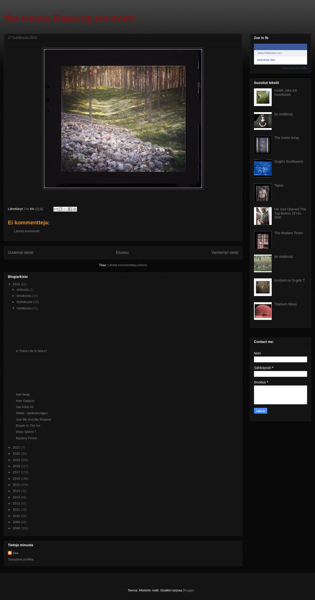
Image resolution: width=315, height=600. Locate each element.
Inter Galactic (25, 401)
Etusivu (122, 252)
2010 (17, 516)
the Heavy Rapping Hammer (69, 18)
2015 (17, 485)
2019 (17, 460)
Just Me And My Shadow (33, 419)
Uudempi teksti (20, 252)
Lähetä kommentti (26, 231)
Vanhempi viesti (224, 252)
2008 (17, 528)
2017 (17, 472)
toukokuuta (25, 302)
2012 (17, 503)
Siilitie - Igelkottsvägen (31, 413)
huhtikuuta (24, 308)
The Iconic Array (286, 138)
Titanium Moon (285, 304)
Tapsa (279, 185)
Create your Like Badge (294, 67)
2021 (17, 447)
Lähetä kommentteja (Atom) (127, 265)
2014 (17, 491)
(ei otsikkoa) (283, 114)
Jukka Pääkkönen (266, 52)
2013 (17, 497)
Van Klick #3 (24, 407)
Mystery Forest (26, 438)
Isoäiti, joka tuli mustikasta (285, 92)
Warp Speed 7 (26, 432)
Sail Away (23, 394)
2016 (17, 478)
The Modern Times (288, 233)
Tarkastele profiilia (20, 559)
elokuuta (23, 289)
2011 (17, 509)
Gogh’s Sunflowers (288, 162)
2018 (17, 466)
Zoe (15, 553)
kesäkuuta (24, 296)
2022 (17, 284)
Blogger (188, 590)
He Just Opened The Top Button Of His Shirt (290, 213)
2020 (17, 453)
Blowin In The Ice (28, 425)
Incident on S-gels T (289, 280)
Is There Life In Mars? (31, 351)
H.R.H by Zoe (266, 60)
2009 (17, 522)
